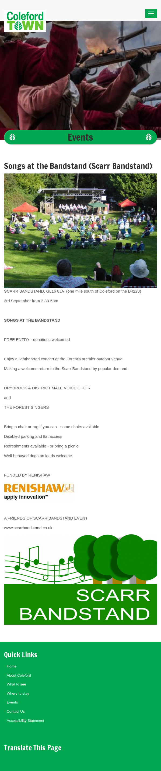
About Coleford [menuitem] (19, 675)
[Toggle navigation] (151, 13)
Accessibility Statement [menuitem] (25, 721)
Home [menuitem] (11, 666)
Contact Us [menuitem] (16, 711)
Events (80, 137)
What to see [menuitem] (16, 684)
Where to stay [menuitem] (18, 693)
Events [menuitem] (12, 702)
